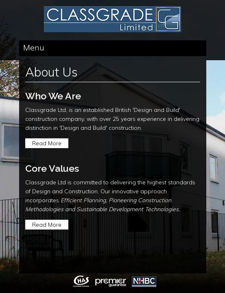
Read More (46, 143)
